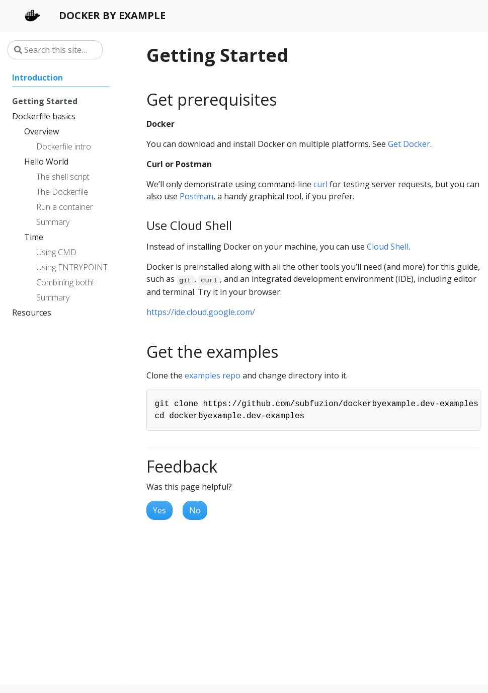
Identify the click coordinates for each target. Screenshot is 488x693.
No (195, 510)
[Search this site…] (55, 49)
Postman (196, 196)
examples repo (212, 375)
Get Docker (409, 143)
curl (320, 184)
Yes (159, 510)
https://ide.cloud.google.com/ (200, 312)
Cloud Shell (388, 246)
